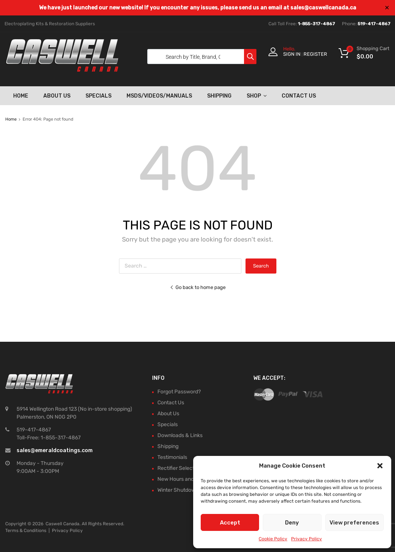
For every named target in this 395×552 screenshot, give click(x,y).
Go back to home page (198, 287)
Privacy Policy (306, 538)
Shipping (219, 96)
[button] (380, 465)
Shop (257, 95)
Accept (230, 522)
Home (20, 96)
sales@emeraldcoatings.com (55, 450)
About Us (56, 96)
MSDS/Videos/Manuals (159, 96)
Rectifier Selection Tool (184, 468)
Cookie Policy (273, 538)
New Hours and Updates (186, 479)
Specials (98, 96)
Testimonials (172, 457)
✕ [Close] (386, 7)
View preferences (354, 522)
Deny (292, 522)
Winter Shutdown (177, 490)
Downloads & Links (180, 435)
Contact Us (299, 96)
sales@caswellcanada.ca (323, 8)
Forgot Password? (179, 391)
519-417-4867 (374, 23)
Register (315, 54)
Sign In (291, 54)
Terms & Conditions (25, 530)
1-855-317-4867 (316, 23)
